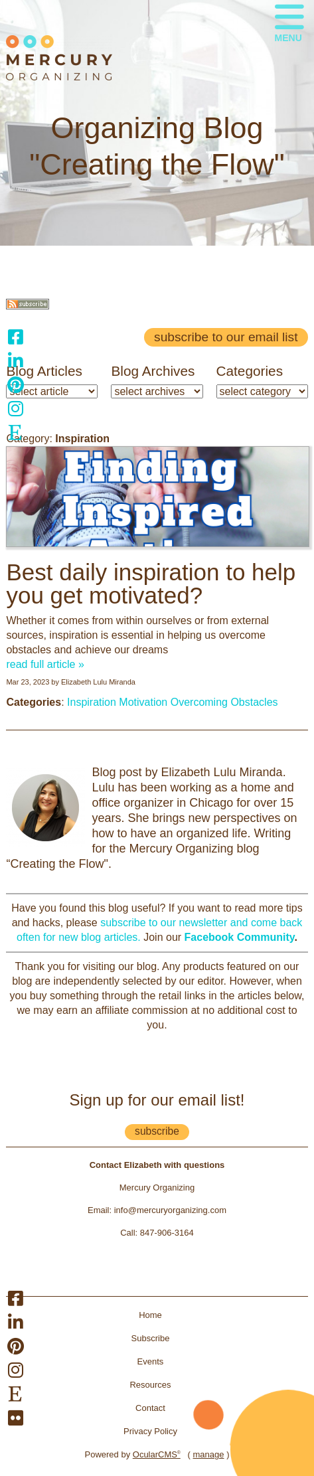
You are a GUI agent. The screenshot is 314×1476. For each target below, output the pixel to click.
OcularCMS (157, 1454)
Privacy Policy (150, 1431)
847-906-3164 (167, 1233)
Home (150, 1315)
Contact (150, 1408)
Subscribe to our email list (225, 337)
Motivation (143, 702)
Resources (150, 1385)
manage (208, 1454)
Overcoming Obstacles (224, 702)
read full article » (45, 664)
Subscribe (150, 1338)
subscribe (157, 1131)
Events (150, 1361)
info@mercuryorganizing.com (170, 1210)
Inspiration (91, 702)
